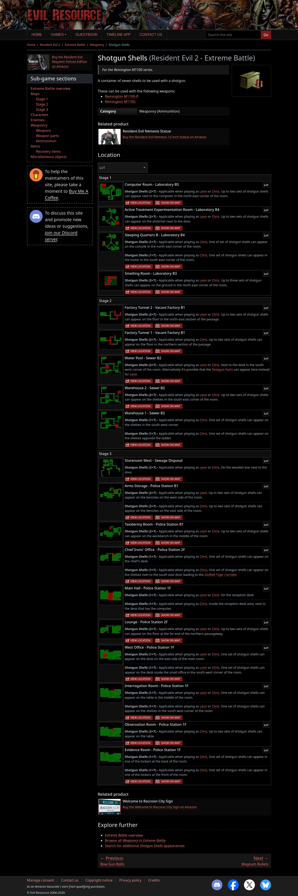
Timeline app (119, 34)
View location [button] (140, 203)
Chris (215, 191)
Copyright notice (98, 880)
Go (266, 34)
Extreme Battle (75, 45)
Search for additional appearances (145, 845)
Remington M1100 (120, 101)
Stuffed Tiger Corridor (220, 575)
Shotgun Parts (222, 369)
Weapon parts (47, 135)
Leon (203, 191)
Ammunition (46, 141)
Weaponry (97, 45)
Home (37, 34)
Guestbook (86, 34)
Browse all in (135, 840)
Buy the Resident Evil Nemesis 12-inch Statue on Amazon (165, 137)
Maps (35, 93)
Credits (154, 880)
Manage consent (40, 880)
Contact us (151, 34)
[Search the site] (233, 35)
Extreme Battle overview (50, 88)
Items (35, 146)
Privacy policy (130, 880)
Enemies (38, 120)
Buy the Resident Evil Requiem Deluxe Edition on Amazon (69, 61)
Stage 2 (42, 104)
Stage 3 (42, 109)
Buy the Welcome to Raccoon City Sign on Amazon (160, 807)
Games (57, 34)
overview (124, 835)
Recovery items (48, 151)
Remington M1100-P (121, 96)
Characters (39, 114)
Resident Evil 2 (50, 45)
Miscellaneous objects (49, 156)
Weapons (43, 130)
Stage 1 (42, 99)
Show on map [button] (170, 203)
